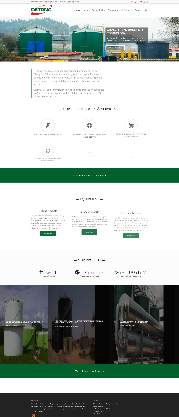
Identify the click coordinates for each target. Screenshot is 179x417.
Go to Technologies (115, 48)
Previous (2, 39)
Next (177, 39)
